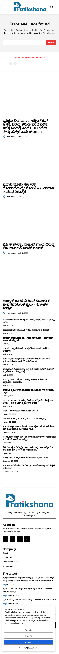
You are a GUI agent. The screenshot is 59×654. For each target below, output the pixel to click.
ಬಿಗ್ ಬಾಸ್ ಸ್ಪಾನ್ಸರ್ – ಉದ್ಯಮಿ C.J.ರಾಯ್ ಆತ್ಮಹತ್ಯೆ (24, 418)
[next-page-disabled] (15, 63)
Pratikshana (11, 137)
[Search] (51, 42)
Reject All (28, 636)
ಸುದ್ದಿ (4, 584)
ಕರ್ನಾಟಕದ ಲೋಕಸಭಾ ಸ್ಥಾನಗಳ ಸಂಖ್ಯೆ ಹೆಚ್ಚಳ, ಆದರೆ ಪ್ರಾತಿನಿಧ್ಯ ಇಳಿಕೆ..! (29, 320)
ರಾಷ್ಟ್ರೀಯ (5, 595)
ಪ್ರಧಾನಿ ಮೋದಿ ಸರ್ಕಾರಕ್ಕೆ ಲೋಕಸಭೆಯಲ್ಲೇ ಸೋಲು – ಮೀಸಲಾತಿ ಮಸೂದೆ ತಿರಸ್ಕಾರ (28, 188)
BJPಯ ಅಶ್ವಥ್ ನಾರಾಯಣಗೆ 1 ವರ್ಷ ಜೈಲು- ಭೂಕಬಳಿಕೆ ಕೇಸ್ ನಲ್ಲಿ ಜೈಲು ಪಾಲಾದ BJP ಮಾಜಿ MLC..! (28, 427)
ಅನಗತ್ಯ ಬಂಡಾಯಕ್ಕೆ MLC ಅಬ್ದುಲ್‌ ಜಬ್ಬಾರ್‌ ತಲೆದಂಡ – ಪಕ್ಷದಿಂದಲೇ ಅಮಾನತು (26, 380)
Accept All (28, 642)
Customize (28, 630)
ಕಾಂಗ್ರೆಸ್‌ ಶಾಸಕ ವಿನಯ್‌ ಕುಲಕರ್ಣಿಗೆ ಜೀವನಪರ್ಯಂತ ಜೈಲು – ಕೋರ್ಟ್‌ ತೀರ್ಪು (26, 304)
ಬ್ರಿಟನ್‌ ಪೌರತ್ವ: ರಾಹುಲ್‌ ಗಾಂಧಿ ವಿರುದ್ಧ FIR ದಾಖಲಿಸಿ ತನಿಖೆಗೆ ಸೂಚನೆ (28, 246)
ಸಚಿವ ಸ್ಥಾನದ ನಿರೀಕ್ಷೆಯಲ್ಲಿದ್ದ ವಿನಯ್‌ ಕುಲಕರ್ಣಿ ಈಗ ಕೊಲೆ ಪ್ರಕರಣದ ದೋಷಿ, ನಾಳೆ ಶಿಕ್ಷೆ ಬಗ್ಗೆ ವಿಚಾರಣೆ (26, 359)
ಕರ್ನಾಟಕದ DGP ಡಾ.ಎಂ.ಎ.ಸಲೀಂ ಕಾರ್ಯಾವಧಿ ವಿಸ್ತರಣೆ (26, 330)
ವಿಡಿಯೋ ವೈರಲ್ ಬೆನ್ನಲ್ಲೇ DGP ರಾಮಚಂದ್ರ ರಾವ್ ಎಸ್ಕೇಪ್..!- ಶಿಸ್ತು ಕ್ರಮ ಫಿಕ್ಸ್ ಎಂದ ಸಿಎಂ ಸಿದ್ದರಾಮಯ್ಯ (28, 448)
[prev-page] (10, 63)
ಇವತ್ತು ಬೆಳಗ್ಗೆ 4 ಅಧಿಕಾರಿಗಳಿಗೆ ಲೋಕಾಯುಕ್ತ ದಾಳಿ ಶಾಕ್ (25, 457)
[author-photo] (4, 136)
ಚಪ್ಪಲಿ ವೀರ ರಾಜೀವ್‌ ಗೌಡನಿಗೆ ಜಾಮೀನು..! (20, 410)
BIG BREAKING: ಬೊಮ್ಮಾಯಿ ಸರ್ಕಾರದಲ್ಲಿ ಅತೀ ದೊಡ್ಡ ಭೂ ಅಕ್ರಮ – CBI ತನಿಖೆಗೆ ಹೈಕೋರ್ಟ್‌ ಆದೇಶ (28, 401)
